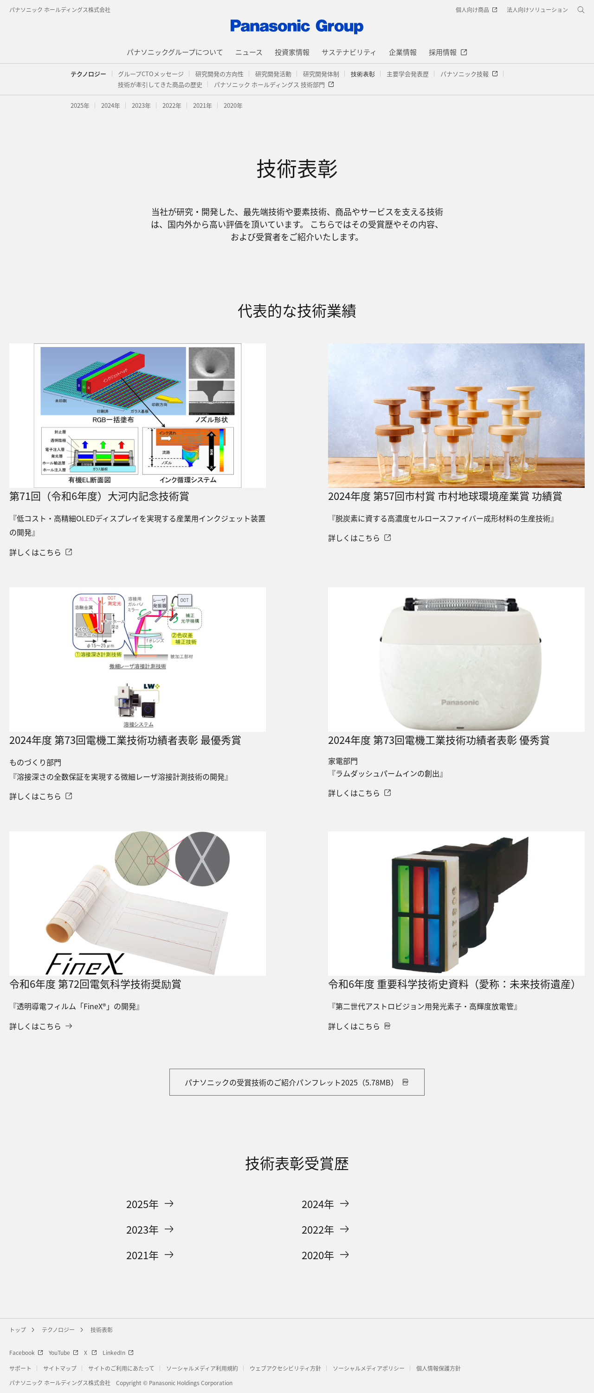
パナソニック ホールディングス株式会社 (59, 9)
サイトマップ (60, 1368)
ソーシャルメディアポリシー (369, 1368)
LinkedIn (118, 1352)
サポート (20, 1368)
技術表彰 (101, 1330)
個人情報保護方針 (438, 1368)
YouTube (63, 1352)
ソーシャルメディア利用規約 (202, 1368)
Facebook (26, 1352)
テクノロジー (88, 73)
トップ (17, 1330)
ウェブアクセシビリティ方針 (285, 1368)
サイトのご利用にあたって (121, 1368)
